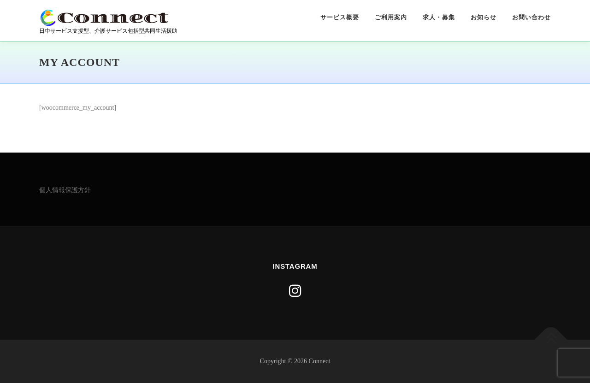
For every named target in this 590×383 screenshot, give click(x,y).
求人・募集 (439, 17)
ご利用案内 (391, 17)
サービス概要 (339, 17)
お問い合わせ (531, 17)
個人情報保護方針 (65, 190)
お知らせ (483, 17)
